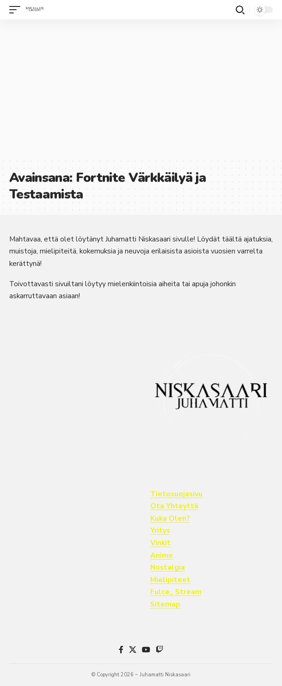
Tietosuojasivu (176, 494)
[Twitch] (159, 650)
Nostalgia (167, 567)
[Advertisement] (141, 88)
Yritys (160, 530)
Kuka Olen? (170, 518)
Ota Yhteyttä (174, 506)
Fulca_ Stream (176, 592)
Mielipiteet (170, 580)
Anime (161, 555)
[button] (17, 9)
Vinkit (160, 543)
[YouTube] (146, 650)
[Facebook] (121, 650)
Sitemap (165, 604)
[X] (133, 650)
